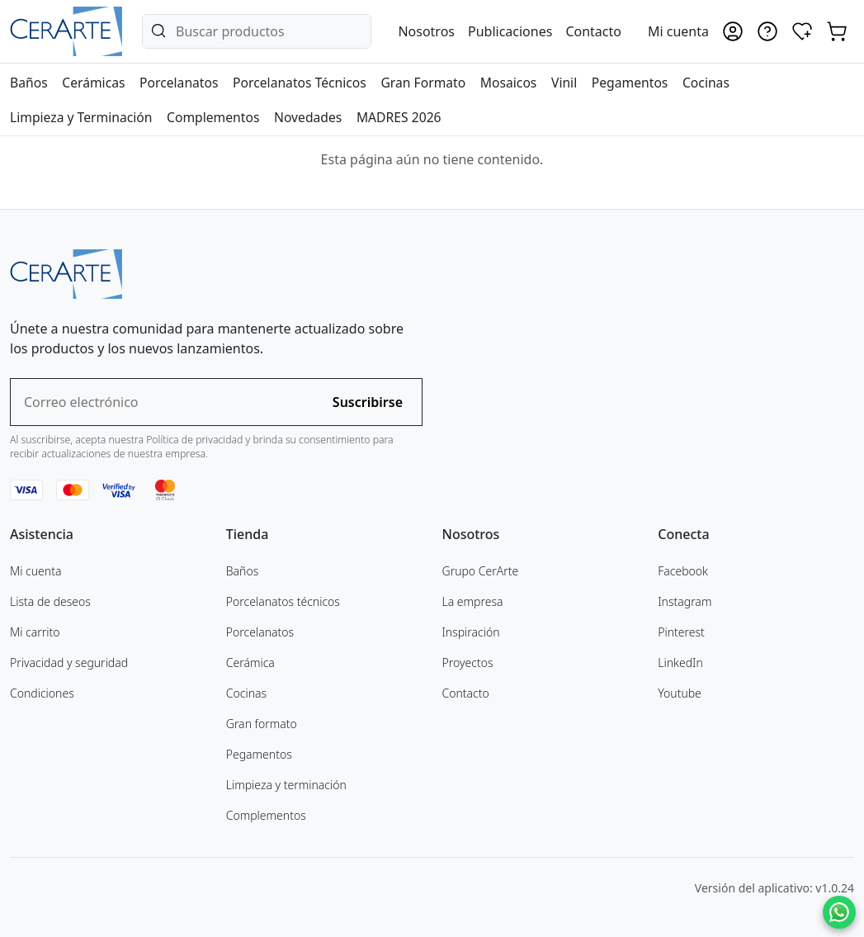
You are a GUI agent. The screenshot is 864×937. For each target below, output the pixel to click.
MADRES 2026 (398, 117)
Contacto (593, 31)
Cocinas (705, 82)
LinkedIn (680, 662)
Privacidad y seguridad (69, 662)
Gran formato (261, 723)
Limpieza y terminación (286, 785)
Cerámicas (93, 82)
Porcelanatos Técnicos (299, 82)
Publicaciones (510, 31)
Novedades (308, 117)
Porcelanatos (178, 82)
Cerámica (250, 662)
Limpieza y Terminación (81, 117)
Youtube (679, 693)
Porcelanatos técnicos (283, 601)
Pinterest (681, 632)
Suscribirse (368, 402)
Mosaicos (508, 82)
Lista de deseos (50, 601)
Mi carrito (35, 632)
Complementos (213, 117)
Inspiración (471, 632)
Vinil (564, 82)
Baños (29, 82)
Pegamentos (630, 82)
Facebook (683, 571)
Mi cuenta (35, 571)
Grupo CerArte (480, 571)
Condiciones (42, 693)
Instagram (684, 601)
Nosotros (426, 31)
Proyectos (467, 662)
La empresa (472, 601)
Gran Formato (422, 82)
